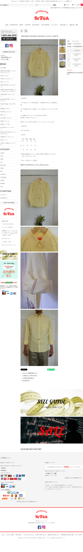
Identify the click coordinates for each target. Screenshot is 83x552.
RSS (76, 534)
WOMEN (2, 183)
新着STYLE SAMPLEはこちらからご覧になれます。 (35, 165)
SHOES (2, 168)
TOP (22, 30)
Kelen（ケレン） (4, 140)
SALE (1, 186)
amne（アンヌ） (4, 75)
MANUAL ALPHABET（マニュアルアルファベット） (8, 71)
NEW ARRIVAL (35, 25)
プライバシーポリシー (28, 534)
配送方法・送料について (54, 534)
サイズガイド (54, 25)
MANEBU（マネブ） (5, 108)
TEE (1, 162)
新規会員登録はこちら (6, 57)
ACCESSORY (3, 177)
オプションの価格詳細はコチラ (29, 373)
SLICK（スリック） (5, 82)
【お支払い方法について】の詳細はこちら (26, 501)
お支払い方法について (41, 534)
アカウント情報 (4, 59)
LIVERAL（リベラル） (5, 124)
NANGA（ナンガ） (5, 121)
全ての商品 (3, 68)
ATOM (79, 534)
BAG (1, 171)
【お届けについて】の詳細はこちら (72, 477)
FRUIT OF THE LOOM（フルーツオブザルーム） (8, 132)
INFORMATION (14, 25)
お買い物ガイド (64, 25)
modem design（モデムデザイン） (8, 104)
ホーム (3, 534)
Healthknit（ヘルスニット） (7, 137)
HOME (6, 25)
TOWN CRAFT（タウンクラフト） (7, 95)
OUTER (2, 153)
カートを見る (78, 5)
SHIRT (25, 30)
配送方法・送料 (74, 25)
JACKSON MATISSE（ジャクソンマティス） (8, 100)
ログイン (68, 5)
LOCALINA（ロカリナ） (6, 118)
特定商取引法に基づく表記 (67, 534)
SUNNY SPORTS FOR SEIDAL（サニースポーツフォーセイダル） (8, 90)
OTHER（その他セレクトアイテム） (8, 143)
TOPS (1, 156)
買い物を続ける (26, 380)
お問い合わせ (18, 534)
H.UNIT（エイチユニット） (7, 78)
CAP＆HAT (3, 174)
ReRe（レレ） (3, 115)
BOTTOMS (3, 165)
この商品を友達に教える (28, 378)
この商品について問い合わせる (29, 375)
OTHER (2, 180)
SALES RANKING (45, 25)
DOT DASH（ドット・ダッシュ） (7, 128)
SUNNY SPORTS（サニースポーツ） (8, 85)
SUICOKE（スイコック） (6, 112)
